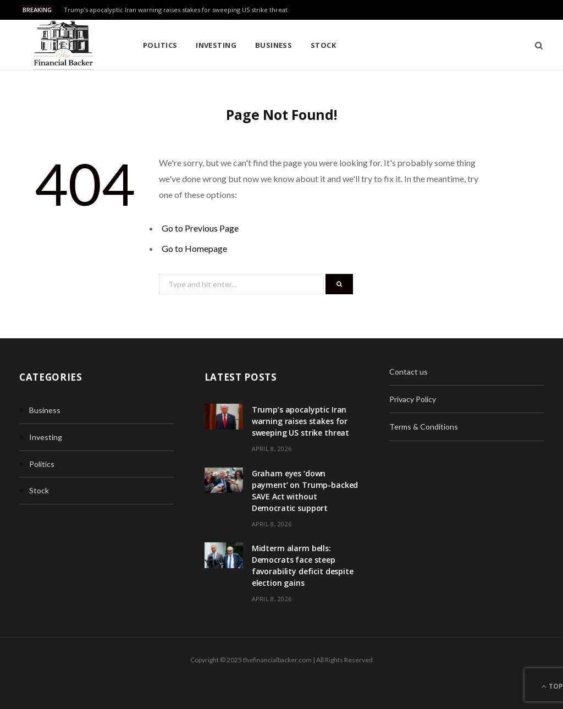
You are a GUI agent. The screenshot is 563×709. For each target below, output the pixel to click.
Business (273, 45)
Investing (216, 45)
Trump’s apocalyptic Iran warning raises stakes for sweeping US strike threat (176, 10)
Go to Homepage (194, 248)
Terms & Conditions (423, 426)
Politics (160, 45)
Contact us (408, 371)
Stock (323, 45)
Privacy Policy (412, 399)
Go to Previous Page (200, 228)
